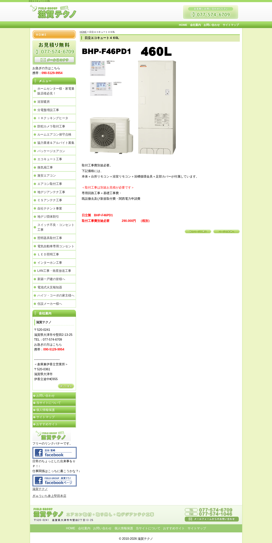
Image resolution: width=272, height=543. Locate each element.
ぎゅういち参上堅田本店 (49, 496)
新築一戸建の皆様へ (51, 279)
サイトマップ (231, 24)
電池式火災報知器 (49, 287)
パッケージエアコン (51, 151)
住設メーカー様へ (49, 303)
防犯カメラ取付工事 (51, 126)
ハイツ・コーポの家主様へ (55, 295)
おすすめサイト (47, 424)
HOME (183, 24)
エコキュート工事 (49, 159)
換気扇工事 (45, 167)
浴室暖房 (43, 101)
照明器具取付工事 (49, 238)
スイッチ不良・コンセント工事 (55, 227)
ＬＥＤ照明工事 (48, 254)
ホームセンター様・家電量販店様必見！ (55, 91)
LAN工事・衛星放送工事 (54, 270)
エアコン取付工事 (49, 183)
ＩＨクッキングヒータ (52, 118)
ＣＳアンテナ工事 (49, 200)
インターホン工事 (49, 262)
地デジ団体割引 (48, 216)
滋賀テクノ (40, 489)
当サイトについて (48, 402)
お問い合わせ (212, 24)
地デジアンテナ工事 (51, 192)
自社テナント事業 (49, 208)
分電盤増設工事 (48, 110)
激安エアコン (46, 175)
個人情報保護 (45, 410)
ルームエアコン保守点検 (54, 134)
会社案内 (195, 24)
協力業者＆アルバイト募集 (55, 142)
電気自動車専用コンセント (55, 246)
